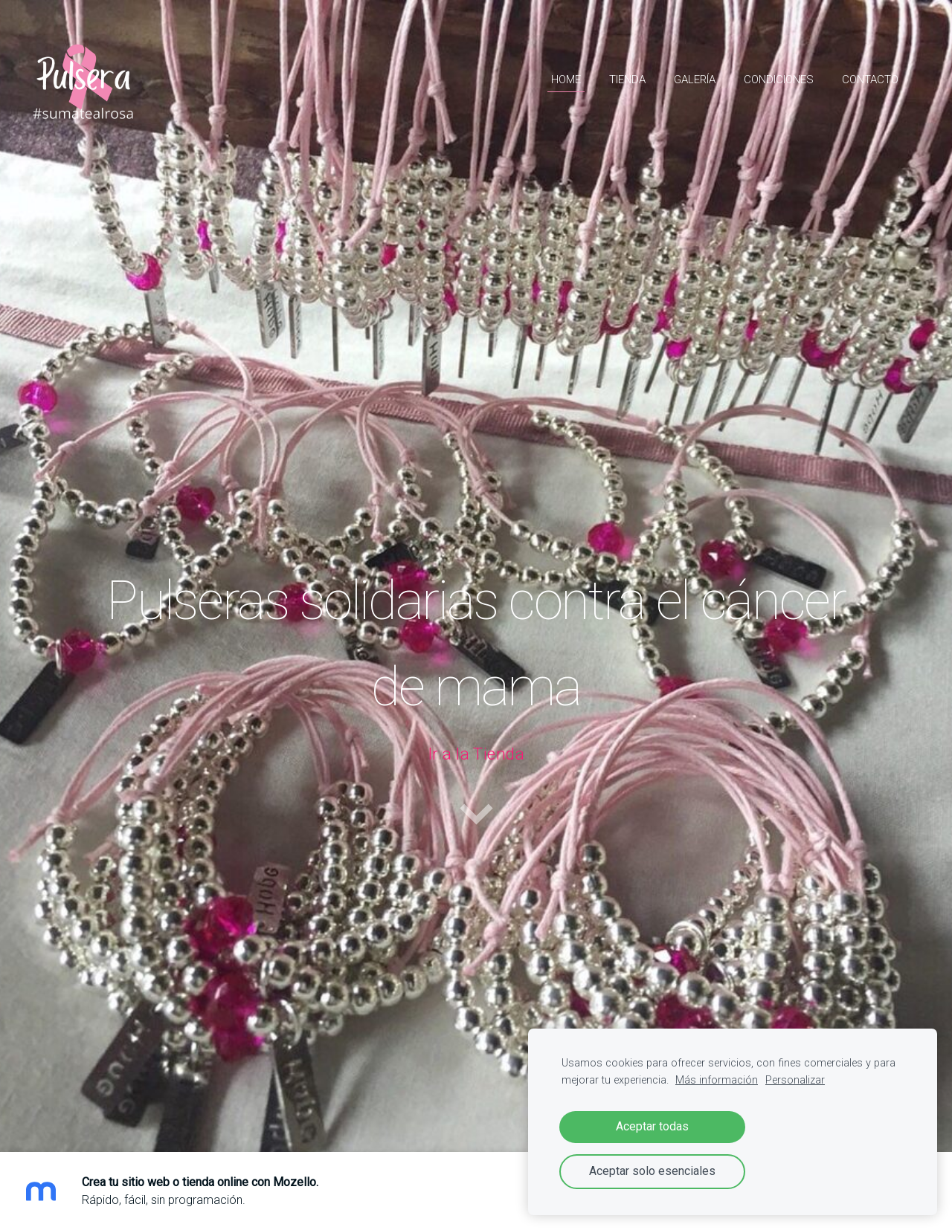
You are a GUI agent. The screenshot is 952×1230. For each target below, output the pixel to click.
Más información (716, 1080)
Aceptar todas (652, 1126)
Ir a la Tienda (476, 754)
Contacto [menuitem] (870, 79)
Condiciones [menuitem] (779, 79)
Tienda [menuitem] (627, 79)
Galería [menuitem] (694, 79)
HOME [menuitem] (566, 79)
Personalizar (795, 1080)
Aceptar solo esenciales (652, 1171)
